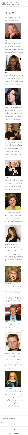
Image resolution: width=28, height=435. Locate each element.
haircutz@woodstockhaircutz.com (7, 423)
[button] (25, 2)
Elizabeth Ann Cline (16, 433)
